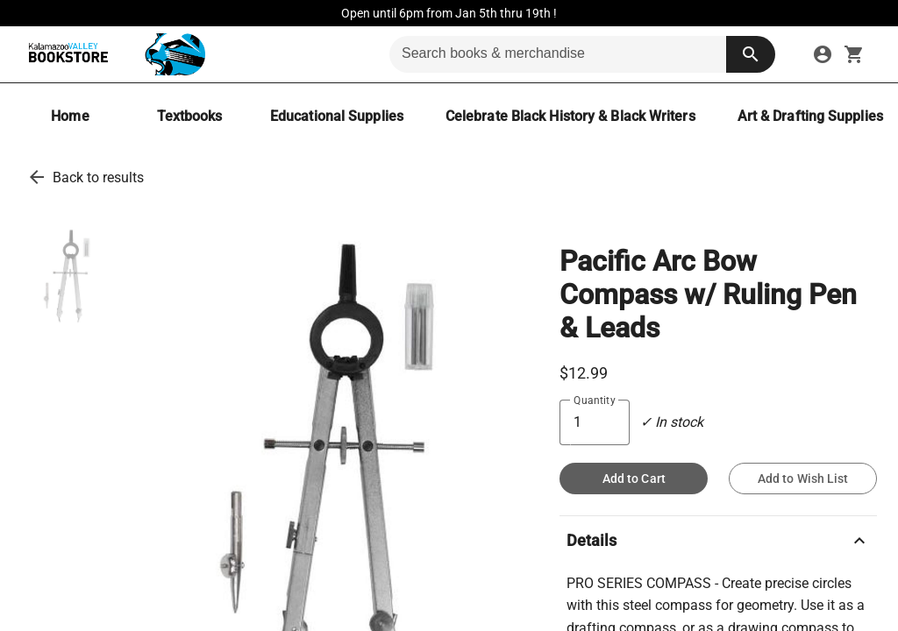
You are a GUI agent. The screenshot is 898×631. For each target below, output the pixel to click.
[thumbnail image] (65, 274)
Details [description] (718, 540)
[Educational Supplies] (336, 116)
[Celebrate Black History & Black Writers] (570, 116)
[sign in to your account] (822, 54)
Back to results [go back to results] (98, 177)
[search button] (750, 54)
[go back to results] (37, 177)
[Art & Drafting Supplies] (810, 116)
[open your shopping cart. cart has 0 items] (854, 54)
